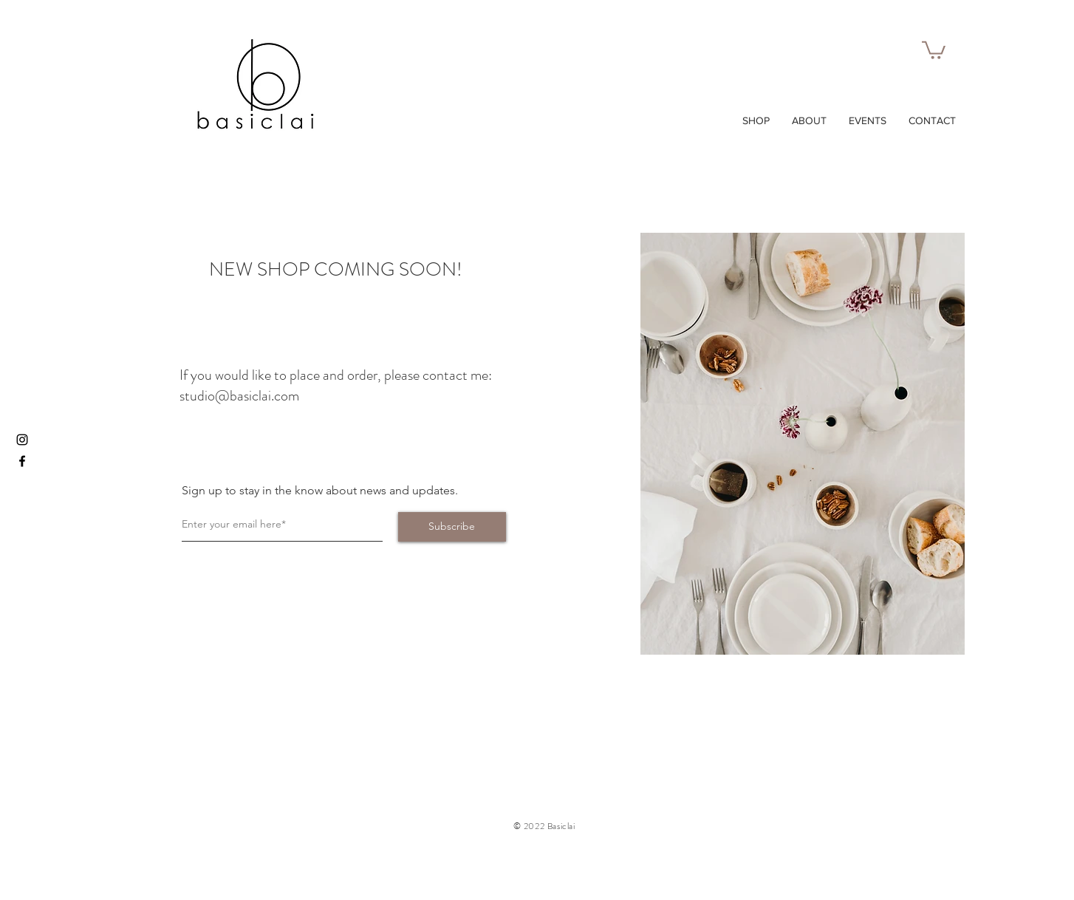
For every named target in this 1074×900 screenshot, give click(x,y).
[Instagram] (22, 439)
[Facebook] (22, 461)
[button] (933, 49)
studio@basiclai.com (239, 395)
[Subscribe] (452, 527)
